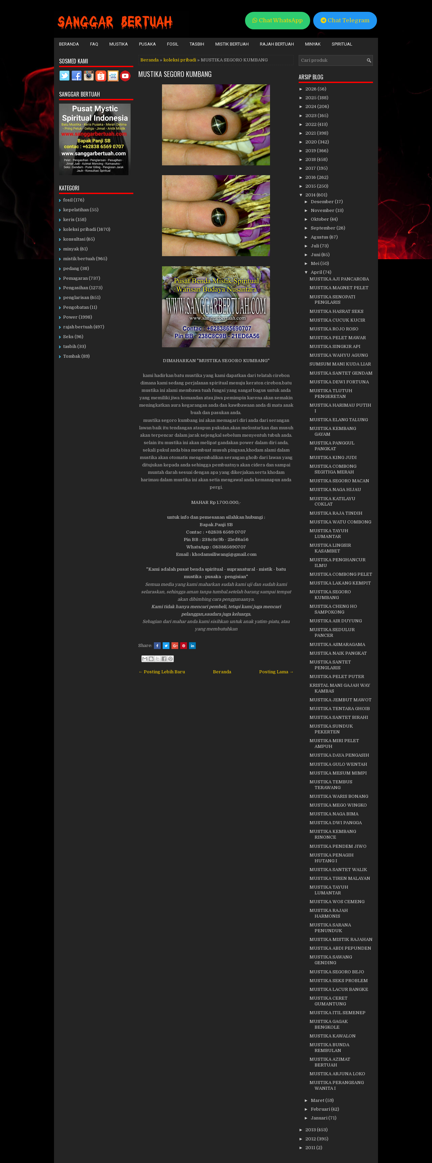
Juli (315, 245)
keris (69, 219)
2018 (311, 159)
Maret (318, 1100)
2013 (311, 1129)
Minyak (313, 44)
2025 (311, 97)
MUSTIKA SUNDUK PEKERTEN (331, 729)
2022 (311, 124)
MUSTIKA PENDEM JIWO (338, 846)
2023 (311, 115)
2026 (311, 88)
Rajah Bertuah (277, 44)
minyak (71, 248)
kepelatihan (76, 209)
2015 (311, 186)
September (323, 228)
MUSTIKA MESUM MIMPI (338, 773)
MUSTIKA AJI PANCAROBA (339, 278)
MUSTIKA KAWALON (332, 1035)
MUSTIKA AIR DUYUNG (335, 620)
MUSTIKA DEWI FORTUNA (339, 381)
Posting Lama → (276, 671)
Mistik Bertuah (232, 44)
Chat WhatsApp (277, 20)
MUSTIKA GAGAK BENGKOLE (328, 1024)
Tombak (71, 356)
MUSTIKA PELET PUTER (336, 676)
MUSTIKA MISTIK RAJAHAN (341, 939)
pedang (71, 268)
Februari (321, 1109)
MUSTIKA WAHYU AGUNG (338, 355)
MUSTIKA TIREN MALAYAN (339, 878)
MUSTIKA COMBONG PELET (340, 574)
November (323, 210)
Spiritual (342, 44)
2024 (311, 106)
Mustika (118, 44)
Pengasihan (75, 287)
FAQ (94, 44)
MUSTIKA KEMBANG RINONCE (332, 834)
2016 (311, 177)
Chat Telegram (345, 20)
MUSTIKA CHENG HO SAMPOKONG (333, 609)
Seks (68, 336)
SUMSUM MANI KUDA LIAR (340, 364)
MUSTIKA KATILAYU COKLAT (332, 501)
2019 (311, 150)
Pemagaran (75, 278)
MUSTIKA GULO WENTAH (338, 764)
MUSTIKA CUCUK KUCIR (337, 320)
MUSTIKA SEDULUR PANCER (332, 632)
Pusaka (147, 44)
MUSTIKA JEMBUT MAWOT (340, 699)
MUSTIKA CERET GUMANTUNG (328, 1001)
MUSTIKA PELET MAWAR (337, 337)
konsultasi (74, 239)
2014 (311, 194)
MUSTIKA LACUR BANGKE (338, 989)
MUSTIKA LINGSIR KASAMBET (330, 548)
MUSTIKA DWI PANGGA (335, 822)
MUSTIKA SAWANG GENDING (330, 959)
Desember (323, 201)
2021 (311, 133)
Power (70, 317)
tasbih (69, 346)
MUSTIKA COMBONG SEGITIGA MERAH (332, 469)
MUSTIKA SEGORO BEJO (336, 971)
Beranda (69, 44)
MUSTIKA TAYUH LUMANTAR (328, 533)
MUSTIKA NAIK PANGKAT (338, 653)
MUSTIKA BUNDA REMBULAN (329, 1047)
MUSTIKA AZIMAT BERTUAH (329, 1062)
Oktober (320, 219)
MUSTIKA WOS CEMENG (336, 901)
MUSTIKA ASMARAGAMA (337, 644)
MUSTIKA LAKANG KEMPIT (340, 583)
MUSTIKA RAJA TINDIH (335, 513)
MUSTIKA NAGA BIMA (333, 813)
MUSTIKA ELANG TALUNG (338, 419)
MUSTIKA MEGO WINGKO (338, 805)
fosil (68, 199)
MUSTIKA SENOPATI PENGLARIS (332, 299)
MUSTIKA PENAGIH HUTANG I (331, 858)
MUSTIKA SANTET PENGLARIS (330, 664)
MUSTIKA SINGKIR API (334, 346)
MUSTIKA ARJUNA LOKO (337, 1073)
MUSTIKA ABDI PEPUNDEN (340, 948)
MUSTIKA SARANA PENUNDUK (330, 927)
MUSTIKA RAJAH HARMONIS (328, 913)
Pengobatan (76, 307)
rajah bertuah (77, 326)
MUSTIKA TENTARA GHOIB (339, 708)
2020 (311, 141)
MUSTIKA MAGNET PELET (339, 287)
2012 (311, 1138)
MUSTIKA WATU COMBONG (340, 521)
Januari (319, 1117)
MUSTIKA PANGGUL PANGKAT (331, 445)
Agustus (320, 237)
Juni (316, 254)
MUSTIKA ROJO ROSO (333, 328)
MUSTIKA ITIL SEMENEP (337, 1012)
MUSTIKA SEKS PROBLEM (338, 980)
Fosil (173, 44)
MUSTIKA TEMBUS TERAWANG (330, 784)
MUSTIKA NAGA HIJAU (335, 489)
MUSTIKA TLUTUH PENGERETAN (330, 393)
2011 (310, 1147)
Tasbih (197, 44)
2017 (311, 168)
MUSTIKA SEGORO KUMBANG (175, 74)
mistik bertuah (79, 258)
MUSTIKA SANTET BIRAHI (338, 717)
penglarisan (76, 297)
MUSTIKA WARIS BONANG (338, 796)
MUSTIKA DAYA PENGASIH (339, 755)
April (317, 272)
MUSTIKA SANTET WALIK (338, 869)
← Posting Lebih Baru (161, 671)
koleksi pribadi (179, 59)
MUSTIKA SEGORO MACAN (339, 480)
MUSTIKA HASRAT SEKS (336, 311)
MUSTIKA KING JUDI (333, 457)
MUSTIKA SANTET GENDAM (341, 373)
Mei (315, 263)
